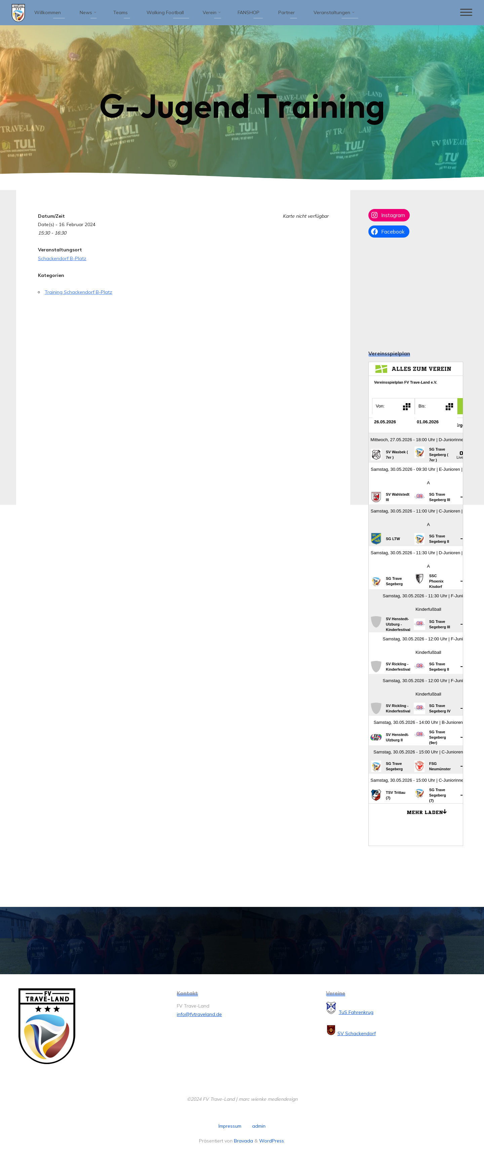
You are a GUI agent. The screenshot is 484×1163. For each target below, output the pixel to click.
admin (259, 1126)
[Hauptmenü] (466, 12)
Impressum (229, 1126)
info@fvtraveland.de (199, 1014)
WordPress (271, 1141)
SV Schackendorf (356, 1033)
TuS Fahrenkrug (356, 1012)
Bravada (243, 1141)
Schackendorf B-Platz (62, 258)
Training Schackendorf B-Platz (78, 292)
